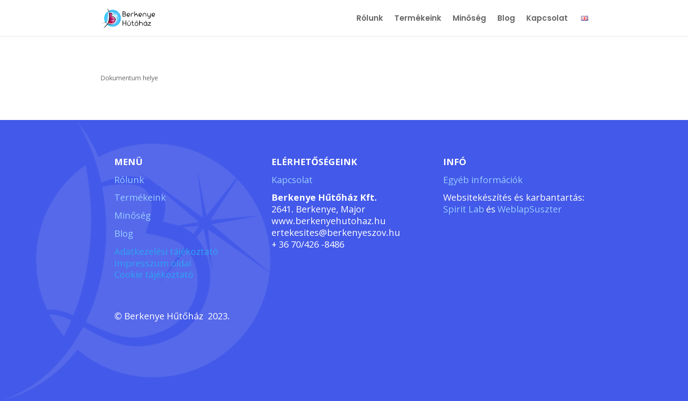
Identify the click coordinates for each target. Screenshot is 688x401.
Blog (506, 19)
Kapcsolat (548, 19)
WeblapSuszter (529, 209)
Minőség (469, 19)
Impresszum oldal (152, 263)
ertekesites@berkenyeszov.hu (335, 232)
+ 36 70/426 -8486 (307, 244)
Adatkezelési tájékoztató (166, 251)
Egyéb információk (483, 180)
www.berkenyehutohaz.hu (328, 221)
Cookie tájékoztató (153, 274)
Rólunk (369, 19)
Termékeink (417, 19)
